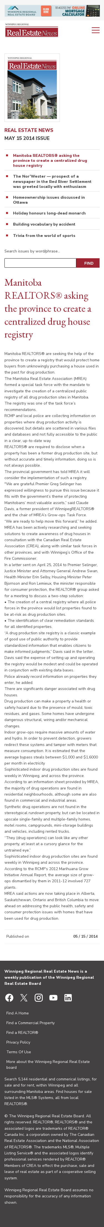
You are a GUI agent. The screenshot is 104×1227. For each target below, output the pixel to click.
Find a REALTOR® (22, 1032)
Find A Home (17, 1013)
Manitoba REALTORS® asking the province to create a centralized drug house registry (50, 160)
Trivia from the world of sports (44, 235)
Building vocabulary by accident (44, 224)
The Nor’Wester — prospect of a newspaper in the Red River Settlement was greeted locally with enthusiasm (52, 181)
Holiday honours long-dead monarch (49, 213)
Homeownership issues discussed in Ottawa (49, 200)
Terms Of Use (18, 1052)
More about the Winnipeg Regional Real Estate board (48, 1064)
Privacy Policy (18, 1042)
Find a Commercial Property (30, 1023)
